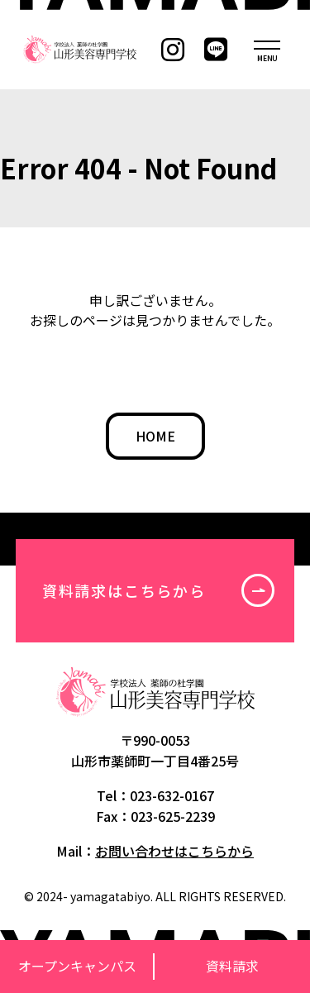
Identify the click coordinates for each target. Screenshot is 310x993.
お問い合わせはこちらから (174, 851)
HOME (155, 436)
